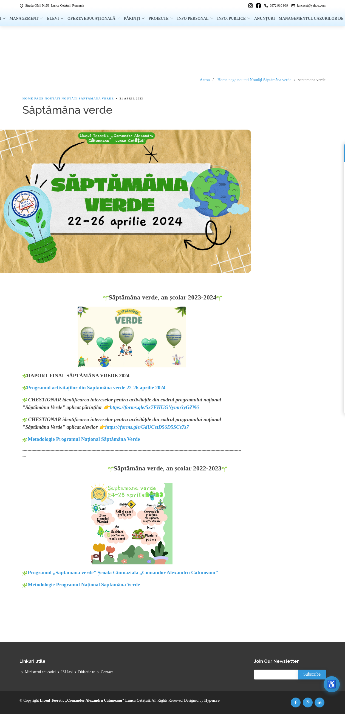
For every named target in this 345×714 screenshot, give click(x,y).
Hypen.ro (212, 700)
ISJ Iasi (67, 672)
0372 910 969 (276, 5)
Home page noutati (233, 80)
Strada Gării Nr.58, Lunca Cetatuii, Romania (51, 5)
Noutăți (256, 80)
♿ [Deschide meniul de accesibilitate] (331, 683)
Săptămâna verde (277, 80)
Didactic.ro (86, 672)
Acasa (205, 80)
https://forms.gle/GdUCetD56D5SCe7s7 (147, 427)
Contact (107, 672)
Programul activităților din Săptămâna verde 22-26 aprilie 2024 (94, 387)
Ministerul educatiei (40, 672)
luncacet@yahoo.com (308, 5)
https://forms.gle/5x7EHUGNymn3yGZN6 (154, 407)
